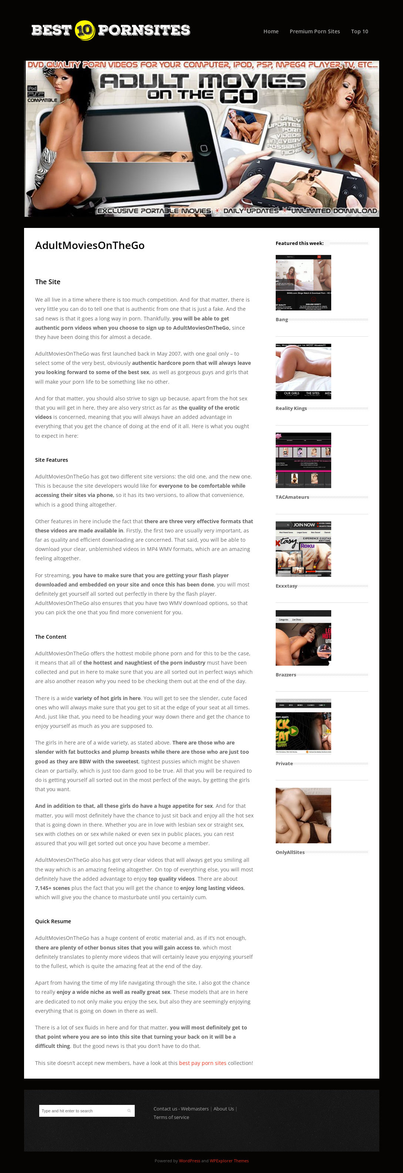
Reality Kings (291, 408)
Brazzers (286, 674)
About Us (224, 1108)
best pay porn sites (202, 1062)
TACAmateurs (292, 497)
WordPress (189, 1160)
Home (271, 31)
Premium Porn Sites (315, 31)
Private (284, 763)
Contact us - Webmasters (181, 1108)
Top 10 (359, 31)
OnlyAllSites (290, 852)
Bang (282, 319)
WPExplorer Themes (229, 1160)
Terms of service (171, 1117)
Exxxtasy (286, 585)
